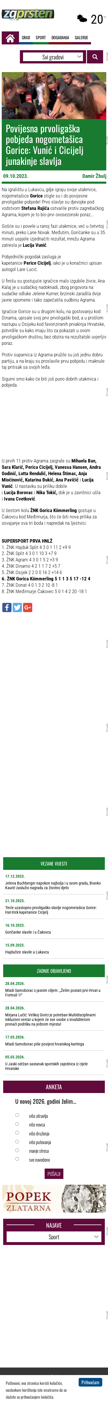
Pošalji (54, 1173)
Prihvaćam (90, 1382)
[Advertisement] (54, 672)
